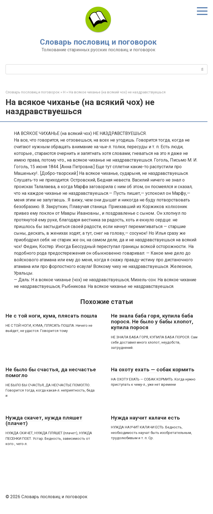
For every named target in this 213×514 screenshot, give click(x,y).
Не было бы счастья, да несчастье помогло (51, 372)
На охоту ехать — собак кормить (152, 369)
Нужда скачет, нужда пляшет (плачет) (44, 421)
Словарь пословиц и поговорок (98, 42)
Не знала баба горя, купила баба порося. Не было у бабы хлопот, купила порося (152, 322)
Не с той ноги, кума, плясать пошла (51, 316)
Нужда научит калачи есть (145, 418)
